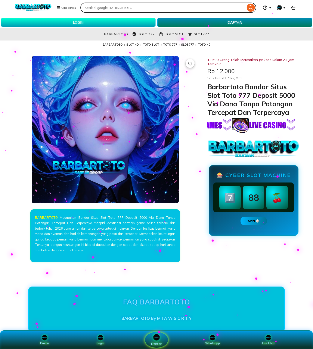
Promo (44, 340)
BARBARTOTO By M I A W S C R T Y (156, 318)
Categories (66, 8)
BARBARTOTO (112, 44)
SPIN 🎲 (253, 221)
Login (100, 340)
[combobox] (163, 8)
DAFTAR (235, 22)
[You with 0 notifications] (281, 8)
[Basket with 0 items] (293, 8)
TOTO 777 (170, 44)
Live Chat (268, 340)
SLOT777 (187, 44)
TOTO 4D (204, 44)
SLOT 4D (132, 44)
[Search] (251, 8)
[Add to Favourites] (190, 63)
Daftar (156, 340)
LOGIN (78, 22)
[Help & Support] (267, 8)
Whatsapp (212, 340)
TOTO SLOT (151, 44)
